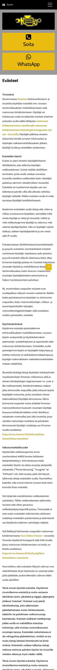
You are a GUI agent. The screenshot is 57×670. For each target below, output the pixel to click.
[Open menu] (50, 4)
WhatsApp (28, 64)
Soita (28, 44)
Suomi (10, 4)
